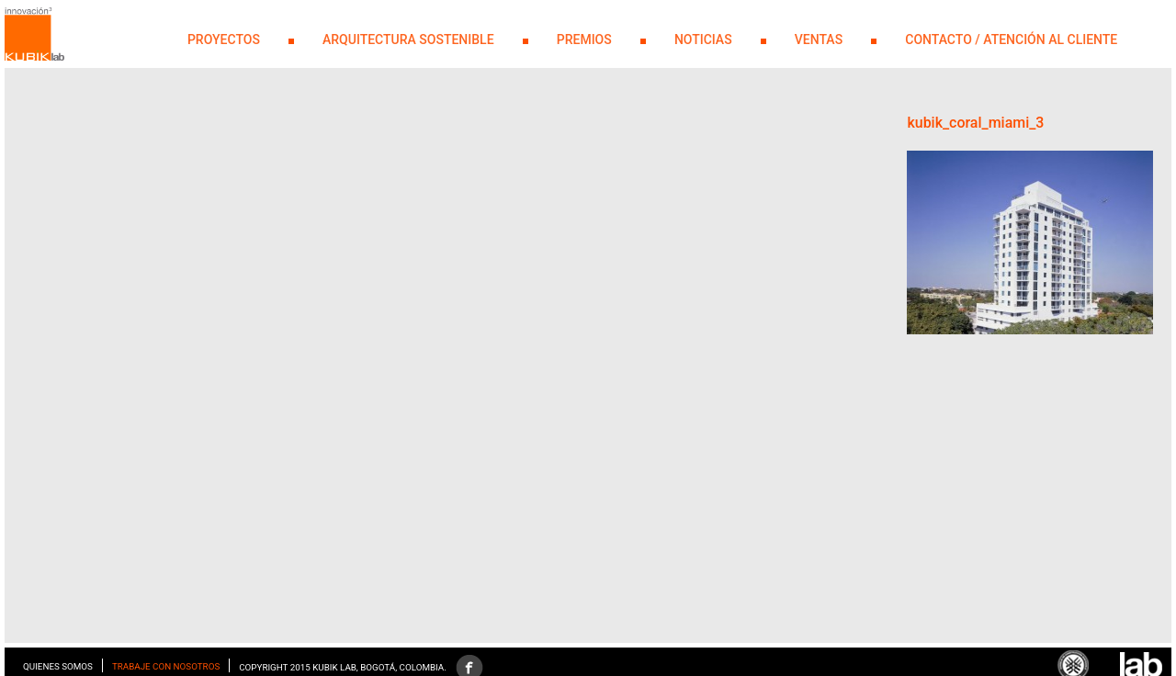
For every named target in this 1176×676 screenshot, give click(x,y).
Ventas (818, 39)
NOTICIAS (703, 39)
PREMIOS (584, 39)
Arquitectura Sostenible (408, 39)
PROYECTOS (223, 39)
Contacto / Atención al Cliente (1011, 39)
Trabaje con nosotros (166, 666)
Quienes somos (58, 666)
